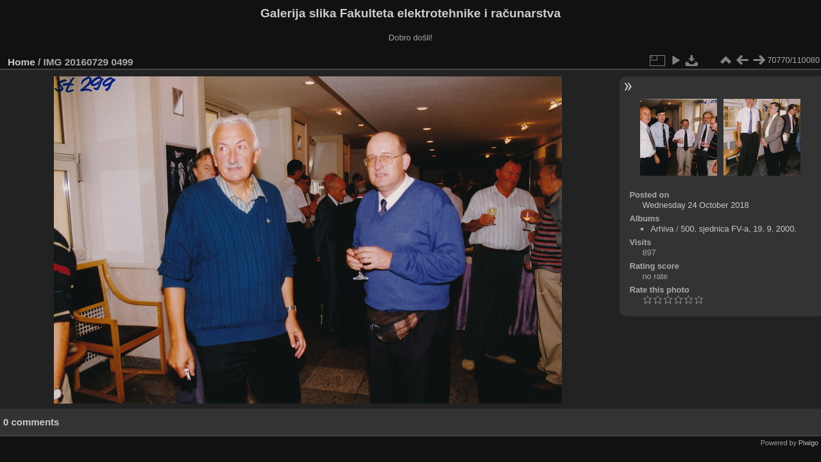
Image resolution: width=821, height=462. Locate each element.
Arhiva (661, 229)
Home (21, 61)
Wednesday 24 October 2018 (695, 205)
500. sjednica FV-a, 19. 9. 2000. (739, 229)
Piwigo (808, 443)
